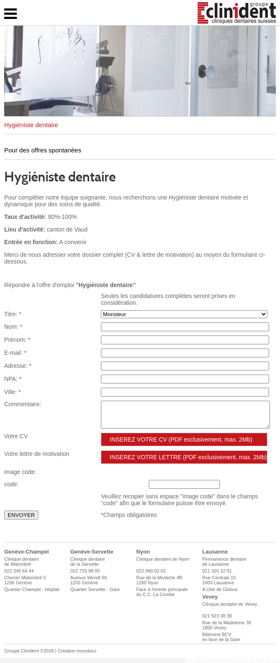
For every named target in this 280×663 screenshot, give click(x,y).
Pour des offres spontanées (42, 150)
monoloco (87, 655)
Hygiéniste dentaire (31, 124)
